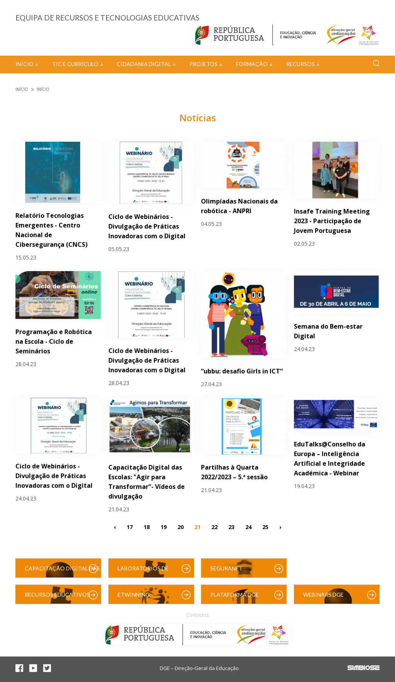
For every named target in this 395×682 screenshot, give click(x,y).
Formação (252, 64)
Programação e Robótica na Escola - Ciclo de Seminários (53, 341)
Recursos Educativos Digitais (57, 597)
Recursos (300, 64)
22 (214, 527)
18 (146, 527)
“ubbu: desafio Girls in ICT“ (242, 371)
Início (24, 64)
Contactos (197, 615)
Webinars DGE (323, 594)
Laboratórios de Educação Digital (145, 571)
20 (180, 527)
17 (130, 527)
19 (163, 527)
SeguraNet (226, 568)
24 (248, 527)
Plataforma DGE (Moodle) (234, 597)
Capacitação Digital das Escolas (62, 571)
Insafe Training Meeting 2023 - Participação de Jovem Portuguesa (332, 221)
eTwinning (134, 594)
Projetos (203, 64)
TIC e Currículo (75, 64)
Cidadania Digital (144, 64)
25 (265, 527)
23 (231, 527)
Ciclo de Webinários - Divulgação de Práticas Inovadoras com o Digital (147, 226)
